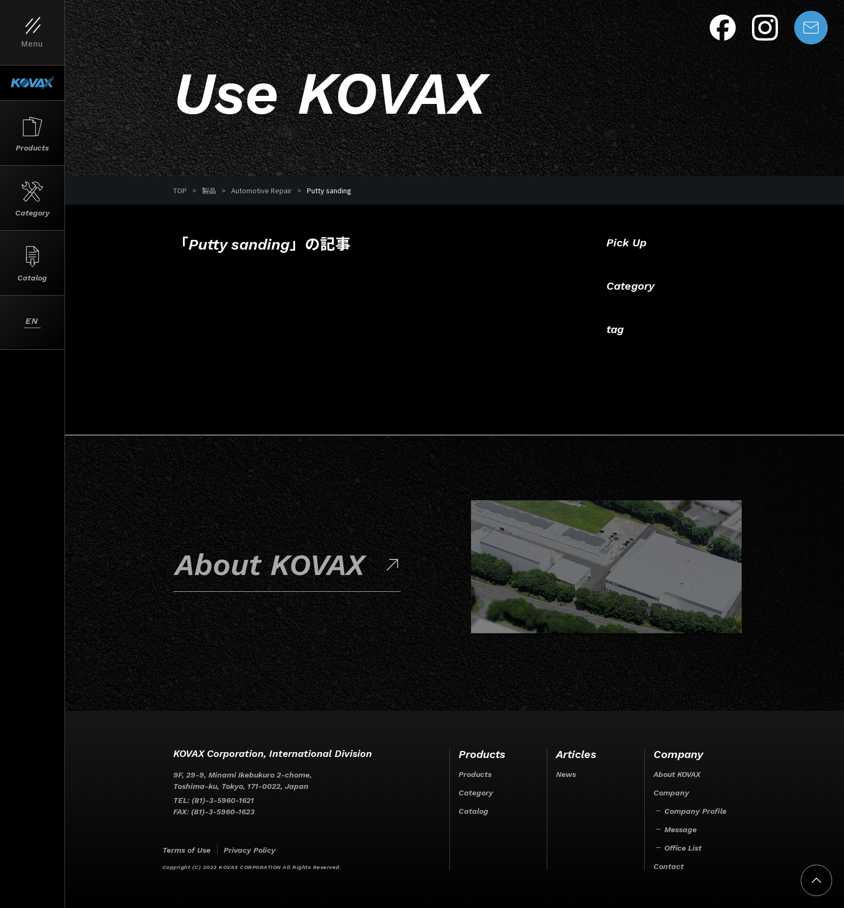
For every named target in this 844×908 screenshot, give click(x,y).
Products (475, 774)
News (566, 774)
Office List (683, 848)
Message (680, 829)
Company (671, 792)
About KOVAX (677, 774)
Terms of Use (186, 850)
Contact (668, 866)
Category (476, 792)
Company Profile (695, 811)
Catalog (473, 811)
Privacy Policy (250, 850)
